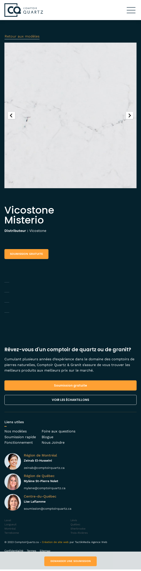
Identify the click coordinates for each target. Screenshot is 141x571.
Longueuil (10, 526)
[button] (131, 9)
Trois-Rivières (79, 534)
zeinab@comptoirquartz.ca (44, 469)
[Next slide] (129, 116)
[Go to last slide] (11, 116)
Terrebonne (11, 534)
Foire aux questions (58, 433)
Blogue (47, 438)
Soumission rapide (20, 438)
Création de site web (55, 543)
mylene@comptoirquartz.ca (44, 490)
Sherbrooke (77, 530)
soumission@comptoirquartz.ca (47, 510)
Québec (75, 526)
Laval (7, 521)
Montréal (10, 530)
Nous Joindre (53, 444)
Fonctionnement (18, 444)
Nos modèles (15, 433)
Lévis (73, 521)
